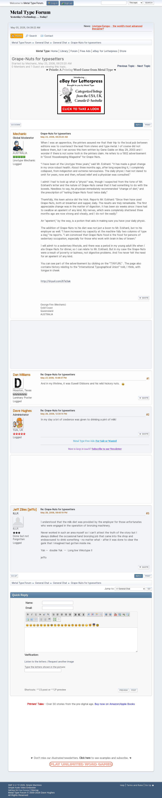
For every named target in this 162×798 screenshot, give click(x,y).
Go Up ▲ (149, 785)
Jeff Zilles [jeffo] (25, 509)
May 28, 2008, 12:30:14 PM (53, 413)
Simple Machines (34, 785)
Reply (138, 125)
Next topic (143, 66)
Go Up (14, 576)
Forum (74, 51)
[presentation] (49, 679)
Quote (143, 298)
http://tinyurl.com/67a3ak (56, 281)
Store (123, 51)
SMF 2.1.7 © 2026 (16, 785)
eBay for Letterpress (105, 51)
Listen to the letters (35, 661)
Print (147, 125)
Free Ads (85, 51)
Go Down (15, 125)
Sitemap (35, 790)
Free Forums (24, 790)
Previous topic (125, 66)
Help (122, 785)
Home (54, 51)
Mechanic (19, 134)
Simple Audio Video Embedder (22, 787)
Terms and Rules (135, 785)
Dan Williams (21, 375)
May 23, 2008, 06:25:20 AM (54, 137)
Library (64, 51)
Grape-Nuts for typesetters (55, 133)
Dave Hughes (22, 411)
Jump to (109, 588)
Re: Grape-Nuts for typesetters (57, 374)
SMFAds (11, 790)
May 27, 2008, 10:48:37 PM (53, 377)
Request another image (61, 661)
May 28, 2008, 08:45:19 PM (53, 512)
